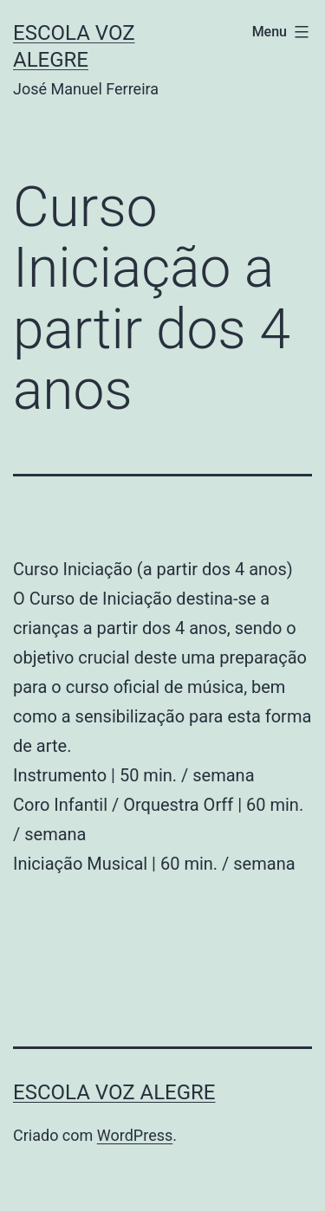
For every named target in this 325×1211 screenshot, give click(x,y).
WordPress (134, 1135)
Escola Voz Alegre (114, 1092)
